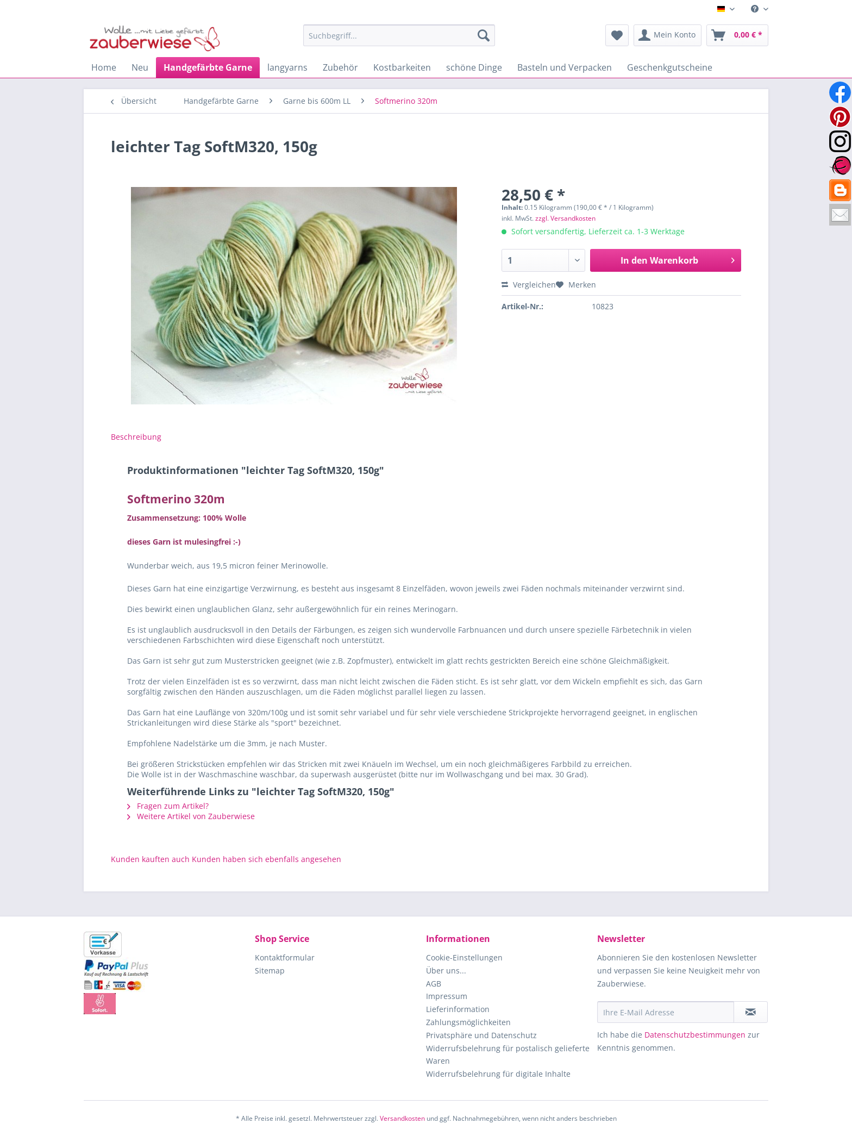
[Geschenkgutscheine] (669, 67)
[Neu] (140, 67)
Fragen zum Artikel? (168, 806)
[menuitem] (755, 9)
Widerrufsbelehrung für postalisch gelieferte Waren (508, 1054)
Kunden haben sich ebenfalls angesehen (266, 859)
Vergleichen (529, 284)
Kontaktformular (285, 957)
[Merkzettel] (617, 35)
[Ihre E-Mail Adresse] (665, 1012)
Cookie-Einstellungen (464, 957)
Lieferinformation (458, 1009)
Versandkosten (402, 1118)
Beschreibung (136, 437)
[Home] (104, 67)
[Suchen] (483, 35)
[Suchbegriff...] (399, 35)
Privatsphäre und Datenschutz (481, 1035)
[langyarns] (287, 67)
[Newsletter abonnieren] (751, 1012)
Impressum (446, 996)
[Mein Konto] (667, 35)
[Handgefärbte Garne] (208, 67)
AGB (433, 983)
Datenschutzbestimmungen (695, 1034)
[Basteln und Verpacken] (564, 67)
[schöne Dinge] (474, 67)
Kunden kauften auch (150, 859)
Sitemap (270, 970)
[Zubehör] (340, 67)
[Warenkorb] (737, 35)
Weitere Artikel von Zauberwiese (191, 816)
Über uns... (446, 970)
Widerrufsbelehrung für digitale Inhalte (498, 1074)
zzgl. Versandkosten (565, 218)
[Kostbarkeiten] (402, 67)
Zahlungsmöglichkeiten (468, 1022)
